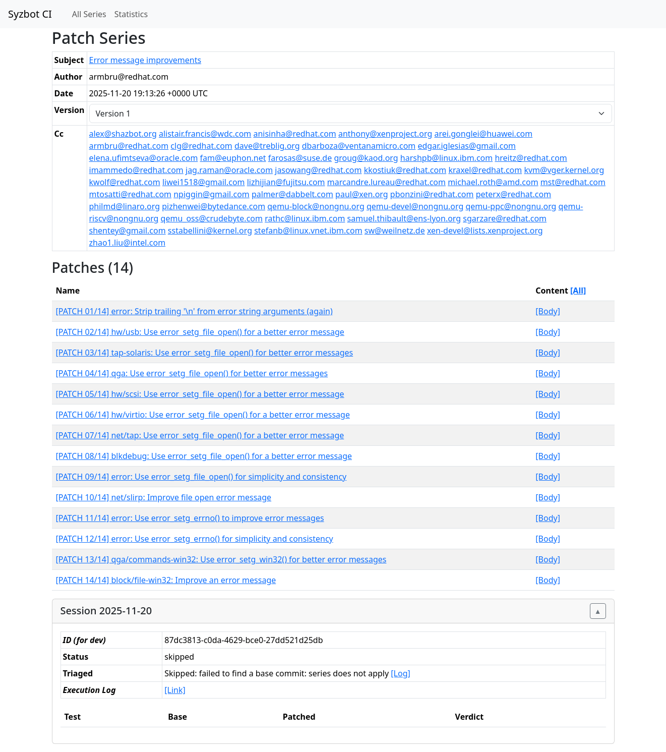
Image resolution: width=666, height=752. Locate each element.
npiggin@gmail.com (211, 194)
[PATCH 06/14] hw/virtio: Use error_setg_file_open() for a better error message (203, 414)
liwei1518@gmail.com (203, 182)
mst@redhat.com (573, 182)
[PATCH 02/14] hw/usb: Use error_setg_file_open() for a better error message (200, 331)
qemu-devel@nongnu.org (415, 206)
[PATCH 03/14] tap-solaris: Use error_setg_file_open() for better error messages (204, 352)
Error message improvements (145, 60)
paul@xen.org (361, 194)
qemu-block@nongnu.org (315, 206)
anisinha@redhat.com (294, 133)
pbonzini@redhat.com (432, 194)
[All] (578, 290)
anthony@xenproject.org (385, 133)
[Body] (547, 311)
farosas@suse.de (300, 157)
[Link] (174, 690)
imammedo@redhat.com (136, 170)
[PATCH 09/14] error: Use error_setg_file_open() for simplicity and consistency (201, 476)
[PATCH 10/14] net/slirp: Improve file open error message (164, 497)
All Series (89, 14)
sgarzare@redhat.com (505, 218)
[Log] (400, 673)
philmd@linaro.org (124, 206)
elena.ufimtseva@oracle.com (143, 157)
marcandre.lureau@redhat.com (386, 182)
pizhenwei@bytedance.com (213, 206)
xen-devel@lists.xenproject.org (485, 230)
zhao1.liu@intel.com (127, 242)
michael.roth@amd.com (493, 182)
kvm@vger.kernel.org (564, 170)
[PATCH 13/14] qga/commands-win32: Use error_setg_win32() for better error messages (221, 559)
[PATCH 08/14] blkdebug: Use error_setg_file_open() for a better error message (204, 455)
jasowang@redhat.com (318, 170)
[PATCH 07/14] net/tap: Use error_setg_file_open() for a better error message (200, 435)
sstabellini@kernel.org (210, 230)
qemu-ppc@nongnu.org (510, 206)
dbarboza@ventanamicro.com (359, 145)
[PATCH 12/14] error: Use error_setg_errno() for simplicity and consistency (194, 538)
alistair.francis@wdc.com (205, 133)
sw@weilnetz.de (395, 230)
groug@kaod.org (366, 157)
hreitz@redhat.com (531, 157)
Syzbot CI (30, 14)
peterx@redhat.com (514, 194)
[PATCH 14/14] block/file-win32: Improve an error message (166, 580)
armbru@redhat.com (129, 145)
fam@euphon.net (233, 157)
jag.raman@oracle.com (229, 170)
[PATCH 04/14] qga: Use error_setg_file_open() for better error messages (192, 373)
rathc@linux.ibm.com (305, 218)
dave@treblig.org (267, 145)
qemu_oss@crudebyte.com (212, 218)
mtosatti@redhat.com (130, 194)
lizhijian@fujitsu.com (286, 182)
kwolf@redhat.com (124, 182)
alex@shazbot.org (123, 133)
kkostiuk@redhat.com (405, 170)
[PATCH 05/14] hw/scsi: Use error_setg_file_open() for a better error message (200, 393)
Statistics (131, 14)
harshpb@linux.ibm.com (446, 157)
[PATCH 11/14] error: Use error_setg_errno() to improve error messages (190, 518)
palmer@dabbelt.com (292, 194)
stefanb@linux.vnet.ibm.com (308, 230)
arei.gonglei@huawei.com (484, 133)
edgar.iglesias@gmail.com (466, 145)
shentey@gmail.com (127, 230)
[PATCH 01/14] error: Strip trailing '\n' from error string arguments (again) (194, 311)
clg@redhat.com (201, 145)
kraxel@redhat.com (485, 170)
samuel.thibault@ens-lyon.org (404, 218)
